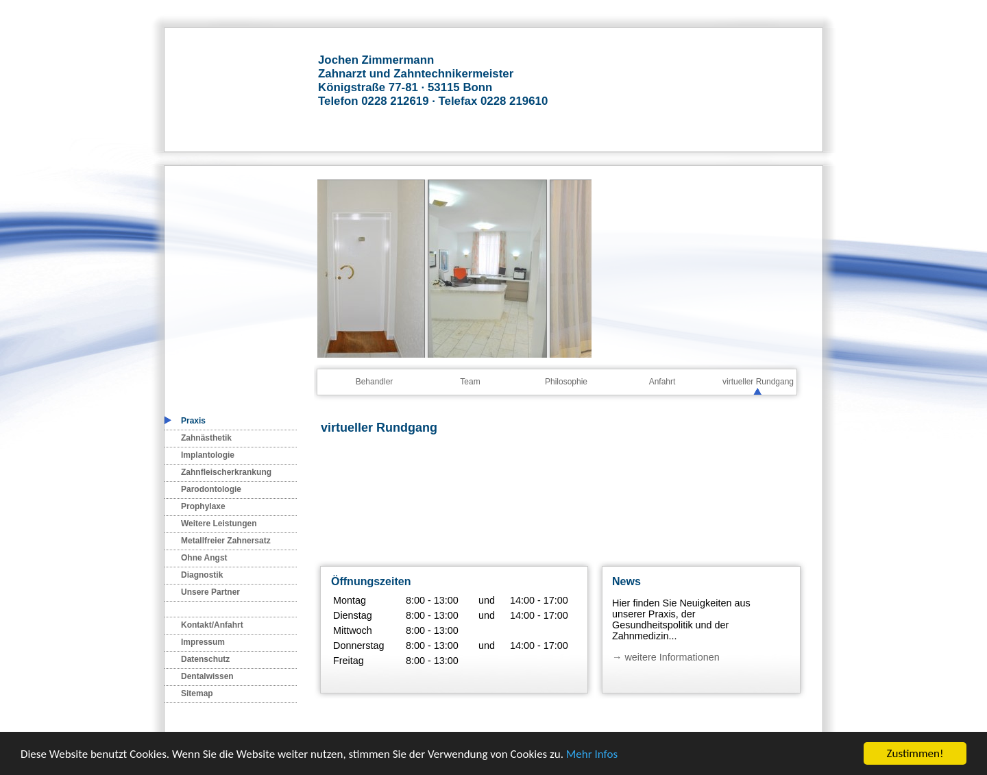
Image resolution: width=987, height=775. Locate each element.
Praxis (193, 421)
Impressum (203, 642)
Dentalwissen (207, 676)
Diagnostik (202, 575)
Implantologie (207, 455)
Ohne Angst (204, 558)
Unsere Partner (210, 592)
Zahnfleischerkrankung (226, 472)
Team (470, 381)
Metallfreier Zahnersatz (226, 540)
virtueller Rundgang (758, 381)
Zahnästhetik (206, 438)
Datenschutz (205, 659)
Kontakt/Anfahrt (212, 625)
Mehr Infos (592, 754)
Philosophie (566, 381)
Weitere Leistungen (218, 523)
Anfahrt (662, 381)
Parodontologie (211, 489)
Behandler (374, 381)
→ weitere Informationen (666, 657)
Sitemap (197, 693)
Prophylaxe (203, 506)
